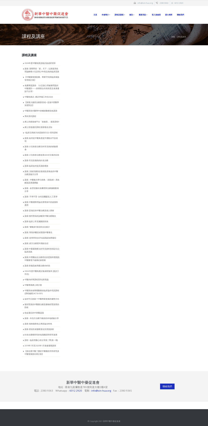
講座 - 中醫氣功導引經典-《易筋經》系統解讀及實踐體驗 (42, 181)
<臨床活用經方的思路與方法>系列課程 (41, 132)
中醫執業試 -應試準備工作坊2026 (39, 97)
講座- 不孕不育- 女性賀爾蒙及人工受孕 (41, 196)
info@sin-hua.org (145, 3)
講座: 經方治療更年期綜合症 (37, 243)
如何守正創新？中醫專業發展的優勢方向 (42, 299)
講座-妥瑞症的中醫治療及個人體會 (39, 210)
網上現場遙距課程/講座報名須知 (38, 127)
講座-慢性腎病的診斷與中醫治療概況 (40, 216)
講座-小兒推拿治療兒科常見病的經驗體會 (41, 148)
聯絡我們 (180, 14)
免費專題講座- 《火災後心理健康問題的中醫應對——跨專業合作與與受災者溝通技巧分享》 (42, 88)
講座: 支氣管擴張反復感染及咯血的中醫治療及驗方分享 (41, 173)
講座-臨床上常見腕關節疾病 (36, 221)
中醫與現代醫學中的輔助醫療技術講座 (41, 111)
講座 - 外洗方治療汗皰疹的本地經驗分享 (42, 318)
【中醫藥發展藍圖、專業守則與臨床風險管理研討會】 (42, 78)
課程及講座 (119, 14)
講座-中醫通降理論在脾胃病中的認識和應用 (41, 203)
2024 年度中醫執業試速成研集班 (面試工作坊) (42, 272)
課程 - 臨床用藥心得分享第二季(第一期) (41, 340)
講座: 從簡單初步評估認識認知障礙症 (40, 238)
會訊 (131, 14)
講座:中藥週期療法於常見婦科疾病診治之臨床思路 (42, 250)
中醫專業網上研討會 (33, 285)
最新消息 (142, 14)
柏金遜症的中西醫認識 (34, 313)
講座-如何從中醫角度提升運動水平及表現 (41, 139)
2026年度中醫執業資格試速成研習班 (40, 63)
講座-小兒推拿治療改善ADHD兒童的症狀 (42, 155)
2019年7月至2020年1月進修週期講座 (40, 345)
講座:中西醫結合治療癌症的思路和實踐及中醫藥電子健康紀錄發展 (42, 258)
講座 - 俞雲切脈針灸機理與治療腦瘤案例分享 (42, 189)
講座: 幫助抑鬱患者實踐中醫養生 (38, 232)
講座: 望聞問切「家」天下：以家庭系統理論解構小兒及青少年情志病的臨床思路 (42, 70)
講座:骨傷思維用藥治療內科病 (37, 265)
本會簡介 (105, 14)
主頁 (95, 14)
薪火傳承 (168, 14)
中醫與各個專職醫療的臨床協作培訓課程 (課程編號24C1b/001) (42, 292)
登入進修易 (156, 14)
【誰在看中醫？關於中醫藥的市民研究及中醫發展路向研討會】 (42, 352)
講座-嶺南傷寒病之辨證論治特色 (38, 324)
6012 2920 (178, 3)
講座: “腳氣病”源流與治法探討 (37, 227)
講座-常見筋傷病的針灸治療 (36, 160)
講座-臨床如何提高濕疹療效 (36, 166)
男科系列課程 (30, 116)
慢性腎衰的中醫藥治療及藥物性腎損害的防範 (42, 306)
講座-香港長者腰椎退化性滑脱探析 (39, 329)
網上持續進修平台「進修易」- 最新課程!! (42, 121)
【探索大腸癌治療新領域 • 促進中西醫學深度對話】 (42, 104)
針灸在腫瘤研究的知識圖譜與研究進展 (41, 334)
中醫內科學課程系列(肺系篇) (37, 279)
